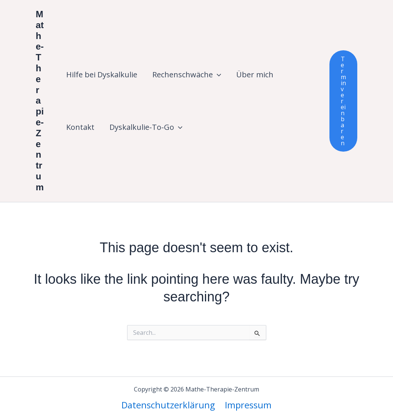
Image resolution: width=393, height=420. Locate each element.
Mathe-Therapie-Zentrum (40, 100)
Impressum (248, 405)
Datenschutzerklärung (169, 405)
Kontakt (80, 127)
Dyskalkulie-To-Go (145, 127)
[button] (217, 74)
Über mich (254, 74)
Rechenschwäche (186, 74)
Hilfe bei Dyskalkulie (101, 74)
